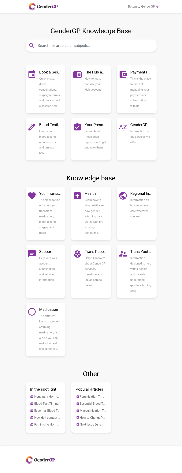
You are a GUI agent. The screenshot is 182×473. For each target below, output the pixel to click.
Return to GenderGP (143, 7)
